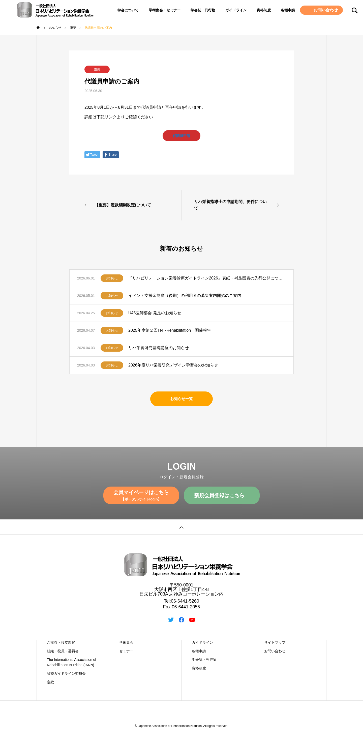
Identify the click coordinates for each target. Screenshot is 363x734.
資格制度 (264, 10)
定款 (50, 683)
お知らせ (112, 278)
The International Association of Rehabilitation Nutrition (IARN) (71, 662)
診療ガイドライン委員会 (66, 674)
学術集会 (126, 643)
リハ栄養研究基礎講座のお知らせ (158, 348)
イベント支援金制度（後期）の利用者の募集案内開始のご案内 (184, 296)
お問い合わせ (325, 10)
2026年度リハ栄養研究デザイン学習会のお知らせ (173, 365)
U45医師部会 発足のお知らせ (154, 313)
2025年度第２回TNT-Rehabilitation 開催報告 (169, 331)
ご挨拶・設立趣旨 (61, 643)
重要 (97, 69)
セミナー (126, 652)
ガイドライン (236, 10)
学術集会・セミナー (164, 10)
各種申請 (288, 10)
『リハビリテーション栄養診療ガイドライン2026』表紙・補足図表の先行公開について (207, 278)
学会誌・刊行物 (203, 10)
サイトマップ (274, 643)
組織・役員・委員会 (63, 652)
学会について (128, 10)
